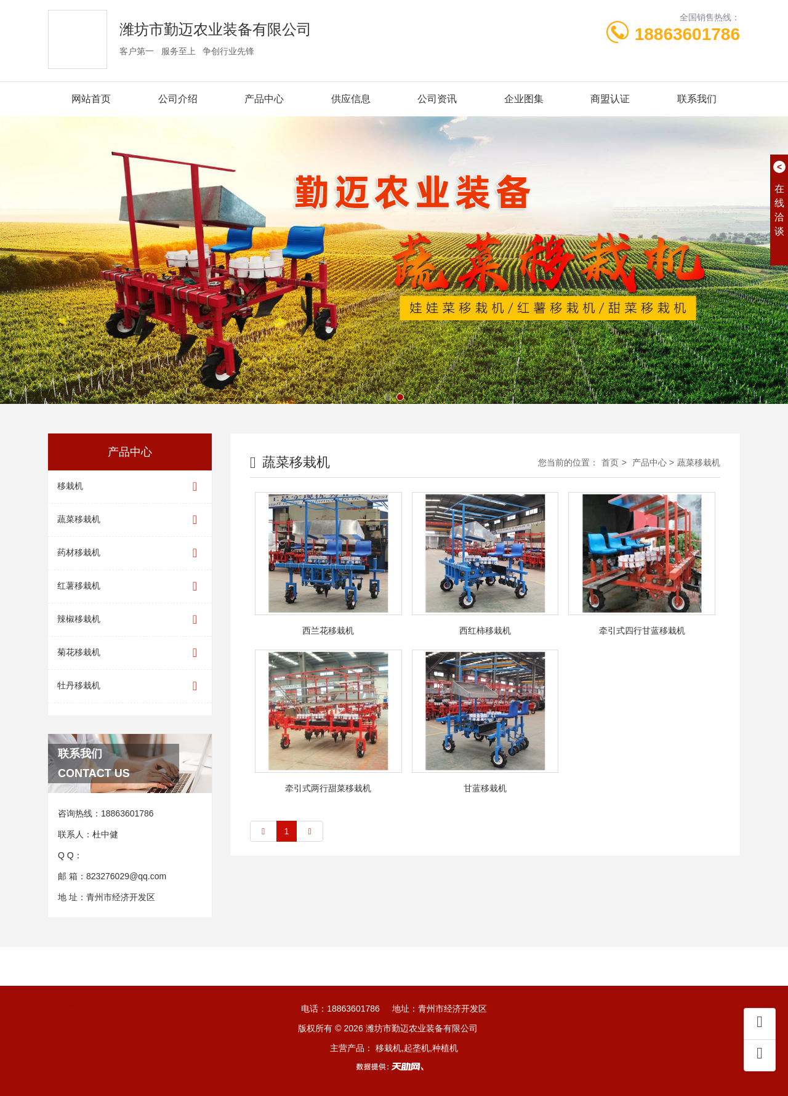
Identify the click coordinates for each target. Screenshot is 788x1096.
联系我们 (697, 99)
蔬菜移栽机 (130, 520)
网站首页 (91, 99)
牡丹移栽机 (130, 686)
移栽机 (130, 487)
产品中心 (264, 99)
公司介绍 (178, 99)
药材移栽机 (130, 553)
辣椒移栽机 (130, 620)
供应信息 (351, 99)
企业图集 (524, 99)
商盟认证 (610, 99)
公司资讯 (437, 99)
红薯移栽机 (130, 586)
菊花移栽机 (130, 653)
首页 (610, 462)
